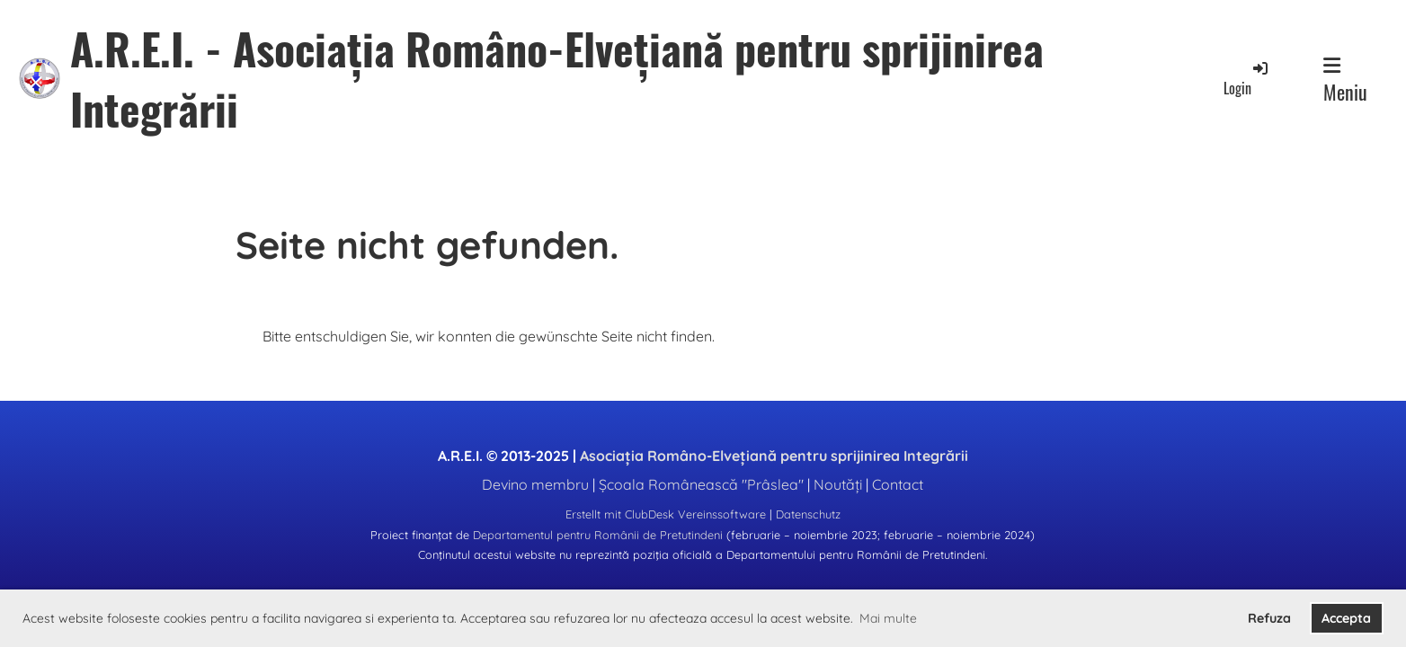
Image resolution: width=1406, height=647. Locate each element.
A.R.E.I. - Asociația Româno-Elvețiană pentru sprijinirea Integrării (557, 78)
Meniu (1345, 81)
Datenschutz (808, 514)
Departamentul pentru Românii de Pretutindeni (598, 534)
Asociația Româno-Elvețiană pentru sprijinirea (774, 456)
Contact (897, 484)
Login (1247, 78)
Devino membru (535, 484)
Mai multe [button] (888, 618)
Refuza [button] (1269, 618)
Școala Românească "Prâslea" (701, 484)
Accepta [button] (1346, 618)
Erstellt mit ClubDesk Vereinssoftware (665, 514)
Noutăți (838, 484)
